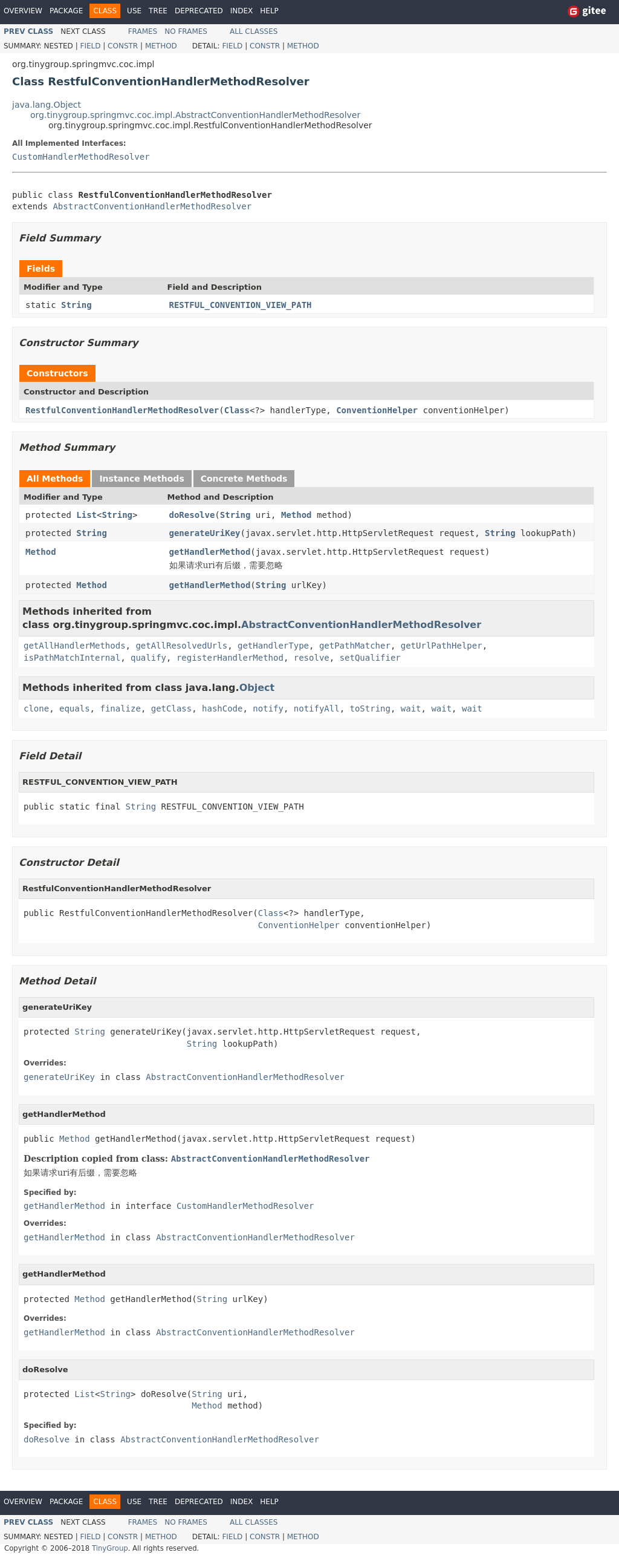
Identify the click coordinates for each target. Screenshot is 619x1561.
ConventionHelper (377, 410)
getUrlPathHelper (441, 645)
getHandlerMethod (210, 552)
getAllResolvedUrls (181, 645)
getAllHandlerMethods (75, 645)
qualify (148, 658)
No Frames (185, 31)
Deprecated (199, 11)
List (86, 515)
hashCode (222, 708)
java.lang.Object (46, 105)
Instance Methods (141, 478)
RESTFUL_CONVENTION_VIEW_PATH (240, 305)
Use (134, 11)
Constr (123, 46)
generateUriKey (205, 533)
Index (241, 11)
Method (161, 46)
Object (257, 687)
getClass (171, 708)
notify (268, 708)
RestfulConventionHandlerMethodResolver (122, 410)
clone (36, 708)
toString (370, 708)
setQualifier (370, 658)
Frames (143, 31)
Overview (23, 11)
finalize (120, 708)
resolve (311, 658)
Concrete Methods (244, 478)
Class (237, 410)
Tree (158, 11)
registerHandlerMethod (230, 658)
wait (411, 708)
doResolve (192, 515)
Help (269, 11)
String (76, 305)
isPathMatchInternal (72, 658)
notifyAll (317, 708)
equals (74, 708)
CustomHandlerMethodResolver (81, 157)
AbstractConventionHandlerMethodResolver (152, 206)
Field (90, 46)
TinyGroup (110, 1548)
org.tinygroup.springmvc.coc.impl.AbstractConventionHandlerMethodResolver (195, 115)
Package (66, 11)
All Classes (253, 31)
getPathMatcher (355, 645)
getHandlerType (273, 645)
